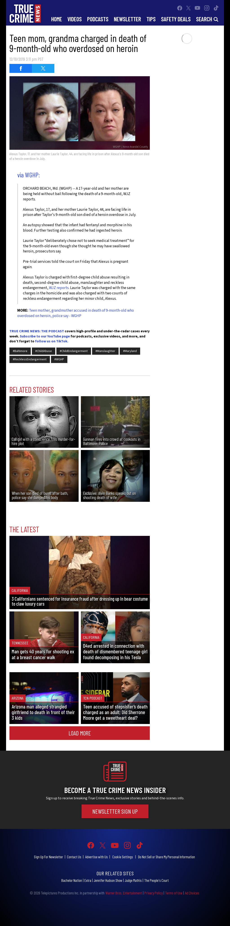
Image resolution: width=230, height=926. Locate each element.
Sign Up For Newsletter (48, 856)
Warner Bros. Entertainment (123, 893)
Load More (80, 733)
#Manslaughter (105, 351)
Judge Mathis (133, 880)
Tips (151, 18)
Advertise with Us (96, 856)
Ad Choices (192, 893)
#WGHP (59, 359)
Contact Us (74, 856)
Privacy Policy (153, 893)
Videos (74, 18)
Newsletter (127, 18)
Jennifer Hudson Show (108, 880)
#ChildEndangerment (74, 351)
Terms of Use (173, 893)
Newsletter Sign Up (115, 811)
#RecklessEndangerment (29, 359)
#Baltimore (20, 351)
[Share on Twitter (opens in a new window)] (43, 68)
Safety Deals (176, 18)
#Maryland (130, 351)
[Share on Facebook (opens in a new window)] (20, 68)
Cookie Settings (122, 856)
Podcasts (97, 18)
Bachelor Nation (71, 880)
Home (56, 18)
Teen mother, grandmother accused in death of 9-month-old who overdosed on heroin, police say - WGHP (75, 313)
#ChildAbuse (43, 351)
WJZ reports (59, 288)
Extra (87, 880)
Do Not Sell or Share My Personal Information (166, 856)
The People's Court (156, 880)
